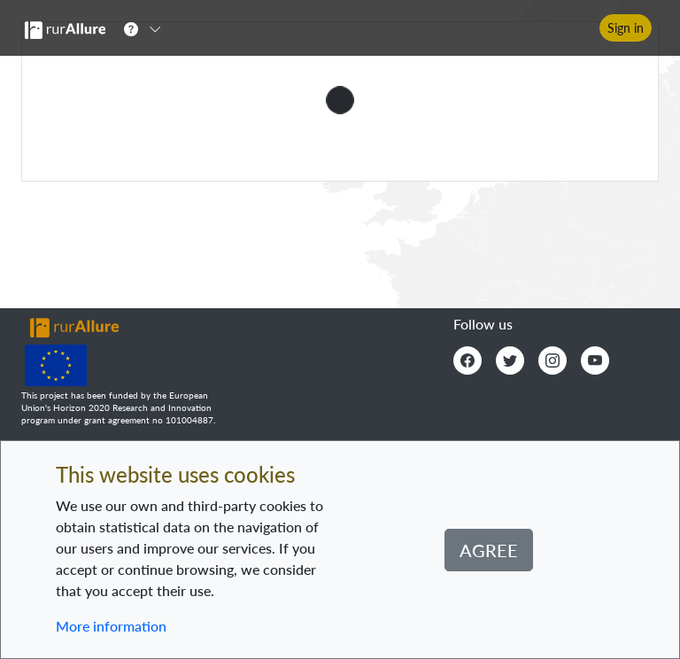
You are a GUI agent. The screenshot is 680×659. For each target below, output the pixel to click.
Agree (489, 550)
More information (111, 625)
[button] (148, 28)
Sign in (625, 27)
